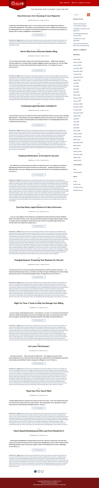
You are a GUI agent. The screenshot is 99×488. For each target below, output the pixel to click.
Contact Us (82, 2)
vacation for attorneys (40, 381)
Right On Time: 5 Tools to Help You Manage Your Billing (38, 303)
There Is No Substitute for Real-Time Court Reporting (81, 44)
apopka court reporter (25, 40)
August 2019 (77, 80)
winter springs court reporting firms (17, 149)
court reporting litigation (19, 136)
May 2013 (76, 148)
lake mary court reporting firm (56, 83)
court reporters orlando (18, 237)
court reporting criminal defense (51, 80)
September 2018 (78, 113)
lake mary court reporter (30, 83)
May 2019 (76, 89)
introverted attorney (58, 136)
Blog (88, 2)
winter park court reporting (20, 147)
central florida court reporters (49, 41)
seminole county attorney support (17, 94)
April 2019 (76, 92)
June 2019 (76, 86)
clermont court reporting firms (40, 184)
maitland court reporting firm (35, 191)
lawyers (43, 460)
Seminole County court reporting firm (22, 196)
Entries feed (76, 184)
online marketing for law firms (39, 141)
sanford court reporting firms (22, 93)
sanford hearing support (35, 93)
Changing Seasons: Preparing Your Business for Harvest (38, 260)
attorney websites (63, 75)
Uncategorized (77, 172)
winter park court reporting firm (21, 99)
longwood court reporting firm (40, 86)
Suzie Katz (46, 20)
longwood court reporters (26, 86)
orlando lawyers (33, 143)
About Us (74, 2)
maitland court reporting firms (57, 139)
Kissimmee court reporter (50, 82)
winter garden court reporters (49, 144)
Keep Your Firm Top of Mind (38, 391)
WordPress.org (77, 190)
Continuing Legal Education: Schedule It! (39, 106)
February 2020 (77, 62)
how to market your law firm (46, 43)
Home (61, 2)
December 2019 (77, 68)
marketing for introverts (26, 141)
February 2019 (77, 98)
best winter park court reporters (21, 41)
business (31, 41)
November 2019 (78, 71)
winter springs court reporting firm (49, 199)
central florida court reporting (41, 79)
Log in (75, 181)
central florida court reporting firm (25, 184)
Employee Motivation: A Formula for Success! (38, 156)
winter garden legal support (23, 98)
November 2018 (78, 107)
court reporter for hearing (34, 43)
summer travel (17, 381)
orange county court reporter (34, 88)
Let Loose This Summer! (39, 346)
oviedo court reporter (42, 91)
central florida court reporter (24, 133)
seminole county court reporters (47, 94)
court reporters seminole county (31, 237)
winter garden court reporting (53, 196)
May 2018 (76, 124)
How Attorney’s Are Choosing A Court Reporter (38, 16)
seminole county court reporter (32, 94)
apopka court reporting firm (55, 180)
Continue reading (38, 35)
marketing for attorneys (14, 141)
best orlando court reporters (42, 77)
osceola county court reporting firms (57, 247)
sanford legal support (46, 93)
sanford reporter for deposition (59, 93)
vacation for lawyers (50, 381)
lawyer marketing (37, 460)
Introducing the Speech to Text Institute (80, 34)
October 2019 (77, 74)
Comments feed (78, 187)
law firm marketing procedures (45, 189)
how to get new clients (43, 458)
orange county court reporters (56, 244)
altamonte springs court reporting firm (29, 180)
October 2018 (77, 110)
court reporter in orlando (24, 80)
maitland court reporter (21, 88)
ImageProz (55, 483)
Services (67, 2)
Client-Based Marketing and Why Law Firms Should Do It (39, 431)
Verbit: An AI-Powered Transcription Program (80, 24)
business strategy (38, 41)
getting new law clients (31, 458)
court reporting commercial (37, 80)
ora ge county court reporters (53, 141)
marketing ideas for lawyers (52, 460)
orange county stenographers (29, 245)
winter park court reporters (49, 98)
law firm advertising (50, 138)
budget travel (32, 370)
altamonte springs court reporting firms (29, 75)
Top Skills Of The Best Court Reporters (81, 29)
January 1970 (77, 160)
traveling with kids (25, 381)
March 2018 (76, 130)
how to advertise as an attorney (32, 136)
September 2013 (78, 142)
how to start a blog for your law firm (35, 82)
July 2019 (76, 83)
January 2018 (77, 136)
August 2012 (77, 157)
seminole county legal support (23, 96)
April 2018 (76, 127)
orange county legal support (25, 90)
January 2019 (77, 101)
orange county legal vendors (38, 90)
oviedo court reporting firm (51, 194)
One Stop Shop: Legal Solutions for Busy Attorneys (38, 207)
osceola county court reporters (41, 247)
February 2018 (77, 133)
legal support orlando (46, 85)
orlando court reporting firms (22, 143)
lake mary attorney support (18, 83)
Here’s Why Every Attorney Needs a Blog (38, 51)
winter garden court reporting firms (22, 146)
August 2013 (77, 145)
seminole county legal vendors (37, 96)
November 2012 (78, 154)
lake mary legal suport (28, 85)
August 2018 (77, 115)
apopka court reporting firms (56, 130)
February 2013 (77, 151)
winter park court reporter (36, 98)
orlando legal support (21, 91)
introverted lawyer (58, 43)
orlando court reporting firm (40, 192)
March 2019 (76, 95)
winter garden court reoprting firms (53, 96)
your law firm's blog (59, 99)
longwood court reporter (57, 85)
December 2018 (77, 104)
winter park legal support (35, 99)
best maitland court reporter (37, 40)
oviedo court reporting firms (20, 144)
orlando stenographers (31, 91)
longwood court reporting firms (54, 86)
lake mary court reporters (42, 83)
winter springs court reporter (48, 99)
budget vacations (40, 370)
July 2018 (76, 118)
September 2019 (78, 77)
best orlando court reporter (51, 40)
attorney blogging (54, 75)
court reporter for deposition (21, 43)
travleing (32, 381)
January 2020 (77, 65)
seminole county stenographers (56, 249)
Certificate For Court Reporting (79, 39)
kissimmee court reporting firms (38, 138)
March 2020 (76, 59)
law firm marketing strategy (21, 139)
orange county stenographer (52, 90)
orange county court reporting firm (49, 88)
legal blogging (37, 85)
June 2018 (76, 121)
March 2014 (76, 139)
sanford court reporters (53, 91)
